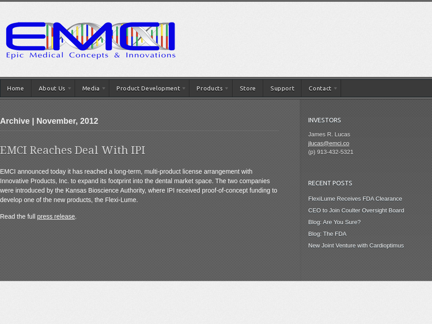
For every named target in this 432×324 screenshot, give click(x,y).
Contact (320, 89)
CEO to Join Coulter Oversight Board (356, 210)
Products (209, 89)
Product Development (148, 89)
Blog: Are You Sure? (334, 222)
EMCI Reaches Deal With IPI (72, 150)
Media (91, 89)
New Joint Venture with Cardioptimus (356, 245)
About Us (52, 89)
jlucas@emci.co (328, 143)
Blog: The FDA (327, 233)
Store (248, 88)
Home (15, 88)
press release (56, 216)
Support (282, 88)
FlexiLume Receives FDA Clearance (355, 198)
